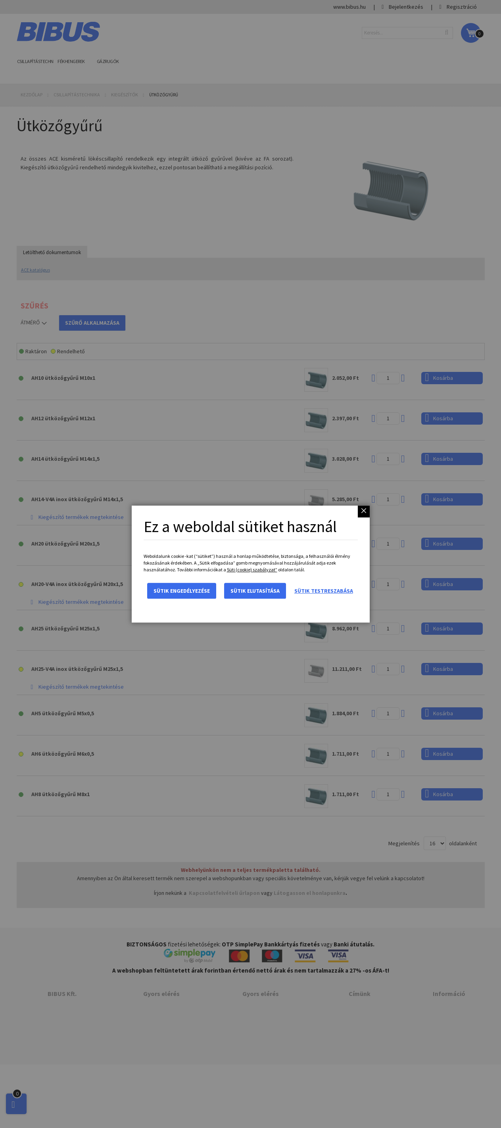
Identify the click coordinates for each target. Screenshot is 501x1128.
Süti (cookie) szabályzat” (252, 570)
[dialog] (250, 564)
